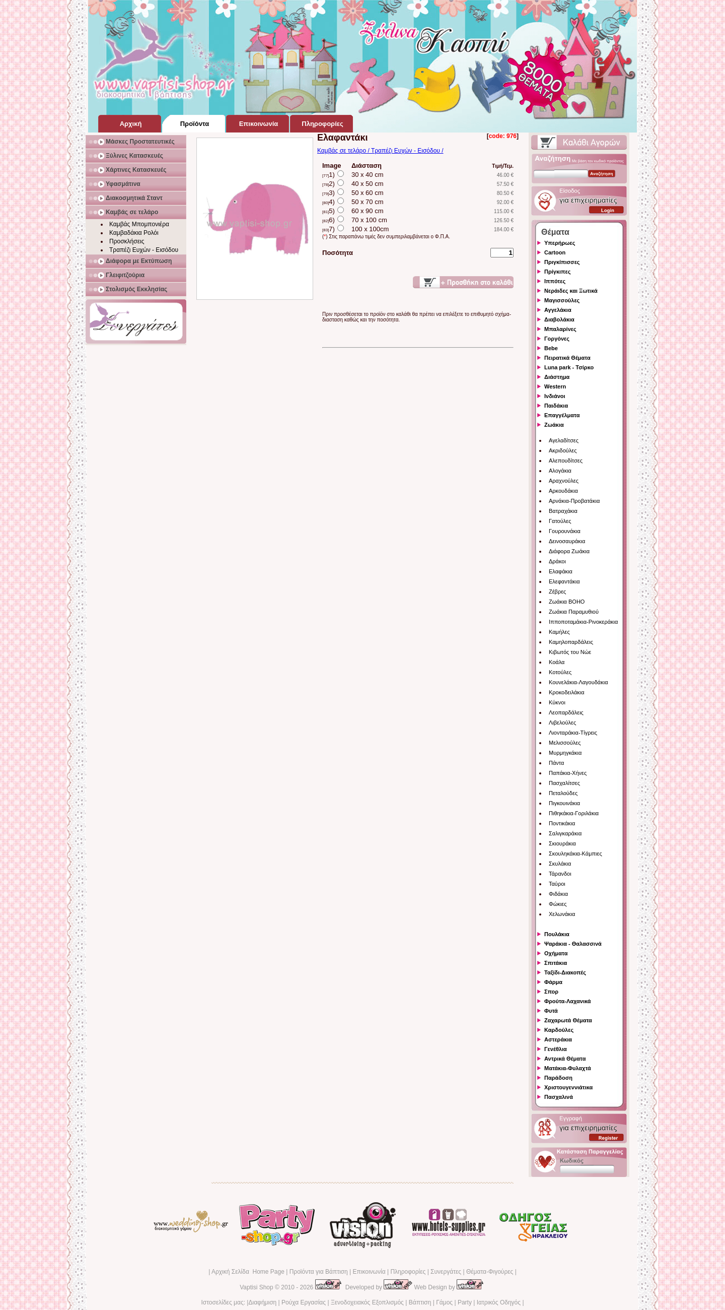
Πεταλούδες (563, 793)
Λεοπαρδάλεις (566, 712)
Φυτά (551, 1011)
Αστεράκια (558, 1039)
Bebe (551, 348)
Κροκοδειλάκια (567, 692)
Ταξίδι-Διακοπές (565, 972)
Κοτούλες (560, 672)
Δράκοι (557, 561)
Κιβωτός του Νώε (570, 652)
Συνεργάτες (445, 1271)
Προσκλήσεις (126, 241)
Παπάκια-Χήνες (568, 773)
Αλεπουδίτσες (566, 460)
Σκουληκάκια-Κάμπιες (575, 853)
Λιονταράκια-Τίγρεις (573, 733)
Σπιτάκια (555, 963)
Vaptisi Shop (256, 1287)
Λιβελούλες (562, 722)
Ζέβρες (557, 591)
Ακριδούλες (563, 450)
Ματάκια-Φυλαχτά (567, 1068)
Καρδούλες (558, 1030)
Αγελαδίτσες (563, 440)
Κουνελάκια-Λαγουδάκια (578, 682)
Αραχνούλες (563, 481)
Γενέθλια (555, 1049)
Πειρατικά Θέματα (567, 358)
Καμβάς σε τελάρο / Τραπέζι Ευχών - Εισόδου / (380, 150)
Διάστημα (556, 377)
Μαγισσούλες (561, 300)
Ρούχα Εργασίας (303, 1302)
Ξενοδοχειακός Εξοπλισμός (367, 1302)
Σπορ (551, 992)
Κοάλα (556, 662)
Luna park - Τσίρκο (569, 367)
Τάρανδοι (560, 874)
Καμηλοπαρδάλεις (571, 642)
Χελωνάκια (562, 914)
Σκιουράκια (562, 843)
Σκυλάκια (560, 864)
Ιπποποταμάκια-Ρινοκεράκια (583, 622)
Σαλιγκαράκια (565, 833)
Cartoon (554, 252)
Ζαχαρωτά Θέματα (568, 1020)
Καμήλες (559, 632)
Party (465, 1302)
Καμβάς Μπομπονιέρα (139, 224)
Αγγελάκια (557, 310)
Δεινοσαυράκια (567, 541)
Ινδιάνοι (554, 396)
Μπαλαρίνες (560, 329)
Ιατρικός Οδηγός (499, 1302)
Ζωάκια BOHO (567, 602)
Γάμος (444, 1302)
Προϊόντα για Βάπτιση (318, 1271)
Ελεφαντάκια (564, 581)
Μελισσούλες (565, 743)
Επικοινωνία (368, 1271)
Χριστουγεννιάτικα (568, 1087)
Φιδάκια (558, 894)
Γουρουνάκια (565, 531)
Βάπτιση (420, 1302)
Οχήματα (555, 953)
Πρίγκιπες (557, 272)
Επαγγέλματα (561, 415)
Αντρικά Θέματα (565, 1059)
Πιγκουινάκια (564, 803)
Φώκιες (558, 904)
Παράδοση (558, 1078)
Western (555, 386)
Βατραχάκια (563, 511)
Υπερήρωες (559, 243)
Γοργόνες (556, 339)
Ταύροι (557, 884)
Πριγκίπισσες (562, 262)
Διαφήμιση (262, 1302)
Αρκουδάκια (563, 491)
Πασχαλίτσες (564, 783)
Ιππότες (554, 281)
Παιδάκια (556, 406)
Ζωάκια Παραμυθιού (574, 612)
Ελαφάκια (560, 571)
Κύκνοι (557, 702)
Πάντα (556, 763)
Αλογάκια (560, 471)
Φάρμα (553, 982)
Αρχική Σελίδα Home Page (247, 1271)
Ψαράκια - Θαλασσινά (573, 944)
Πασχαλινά (558, 1097)
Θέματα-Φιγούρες (489, 1271)
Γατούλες (560, 521)
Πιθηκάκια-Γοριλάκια (574, 813)
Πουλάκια (556, 934)
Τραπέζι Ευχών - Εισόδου (143, 249)
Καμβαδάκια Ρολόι (134, 232)
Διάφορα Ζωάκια (569, 551)
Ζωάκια (554, 425)
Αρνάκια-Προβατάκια (574, 501)
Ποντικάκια (562, 823)
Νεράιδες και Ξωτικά (571, 291)
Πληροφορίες (407, 1271)
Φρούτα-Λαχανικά (567, 1001)
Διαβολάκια (559, 319)
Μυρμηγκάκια (565, 753)
